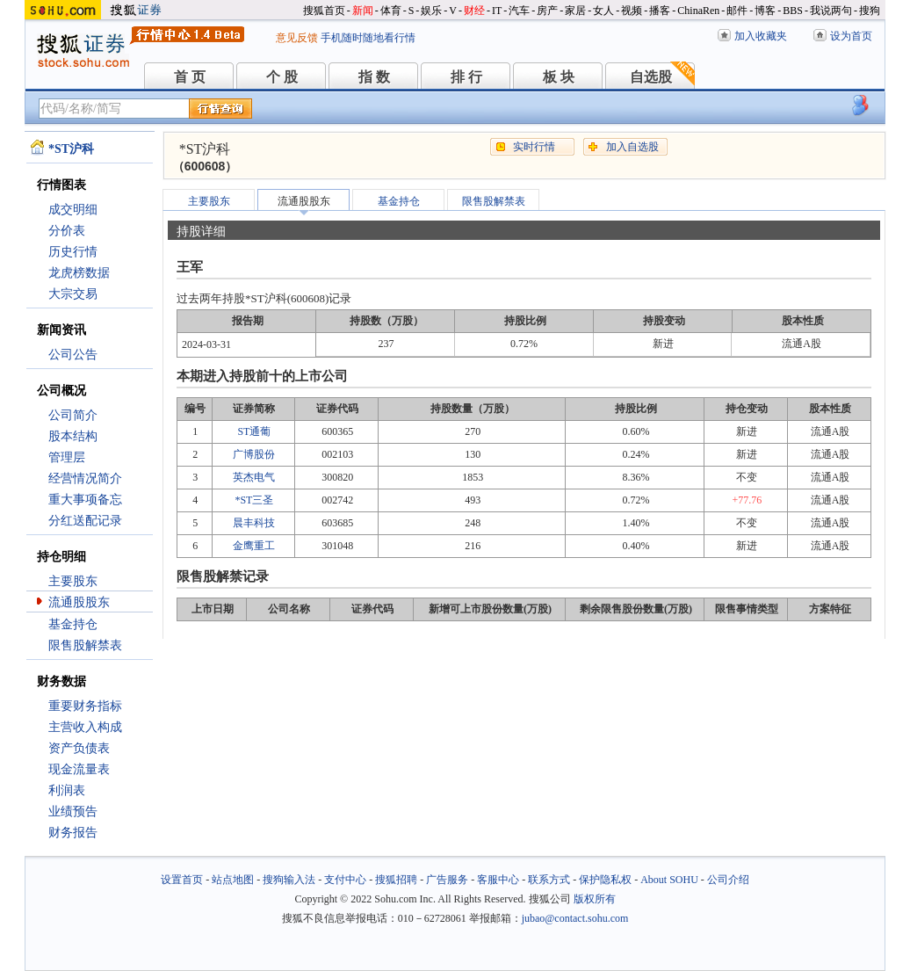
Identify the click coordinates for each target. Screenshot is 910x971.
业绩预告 (73, 811)
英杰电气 (254, 477)
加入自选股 (632, 147)
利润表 (66, 790)
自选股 (651, 76)
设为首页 (851, 36)
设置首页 (182, 879)
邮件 (737, 10)
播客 (659, 10)
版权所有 (595, 899)
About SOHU (669, 879)
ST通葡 (254, 431)
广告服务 (447, 879)
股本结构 (73, 436)
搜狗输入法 (289, 879)
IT (497, 10)
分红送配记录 (85, 520)
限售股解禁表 (85, 645)
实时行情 (534, 147)
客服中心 (498, 879)
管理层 (66, 457)
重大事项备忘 (85, 499)
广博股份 (254, 454)
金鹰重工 (254, 546)
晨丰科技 (254, 523)
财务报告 (73, 832)
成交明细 (73, 209)
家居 (575, 10)
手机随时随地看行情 (368, 38)
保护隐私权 (605, 879)
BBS (793, 10)
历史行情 (73, 251)
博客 (765, 10)
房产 (547, 10)
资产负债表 (79, 748)
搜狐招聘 (396, 879)
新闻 (362, 10)
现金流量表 (79, 769)
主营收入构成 (85, 727)
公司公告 (73, 354)
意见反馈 (297, 38)
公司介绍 (728, 879)
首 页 (190, 76)
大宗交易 (73, 294)
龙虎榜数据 (79, 272)
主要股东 (73, 581)
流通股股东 (79, 602)
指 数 (374, 76)
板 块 (558, 76)
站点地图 (233, 879)
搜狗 (869, 10)
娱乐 (431, 10)
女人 (603, 10)
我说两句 (831, 10)
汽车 (519, 10)
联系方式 (549, 879)
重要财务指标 (85, 706)
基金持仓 (73, 624)
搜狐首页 (324, 10)
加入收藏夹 (760, 36)
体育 (390, 10)
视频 (631, 10)
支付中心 (345, 879)
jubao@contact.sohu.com (575, 918)
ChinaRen (698, 10)
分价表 (66, 230)
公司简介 (73, 415)
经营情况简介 (85, 478)
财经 (474, 10)
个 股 (282, 76)
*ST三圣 (254, 500)
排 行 (466, 76)
